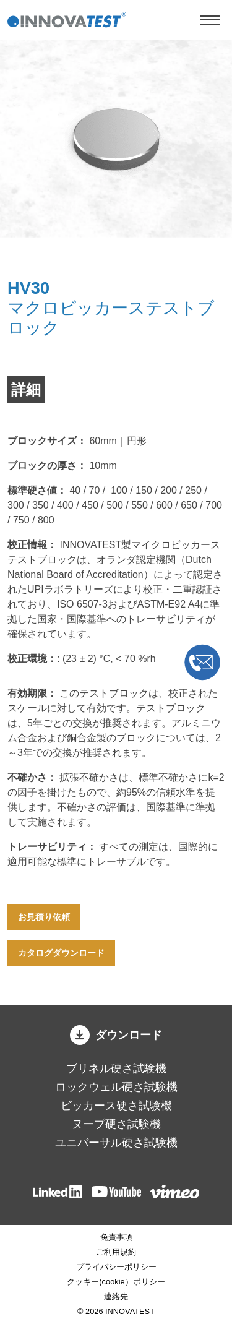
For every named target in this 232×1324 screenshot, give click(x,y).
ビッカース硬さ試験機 (116, 1105)
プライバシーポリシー (116, 1266)
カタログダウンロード (61, 953)
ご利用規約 (116, 1252)
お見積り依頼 (44, 917)
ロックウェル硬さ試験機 (116, 1087)
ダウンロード (116, 1035)
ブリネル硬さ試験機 (116, 1068)
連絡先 (116, 1296)
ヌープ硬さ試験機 (116, 1124)
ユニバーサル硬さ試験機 (116, 1143)
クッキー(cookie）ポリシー (116, 1281)
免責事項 (116, 1237)
